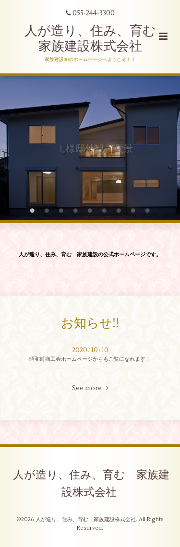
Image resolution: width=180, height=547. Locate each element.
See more (90, 388)
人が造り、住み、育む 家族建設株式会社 (96, 39)
